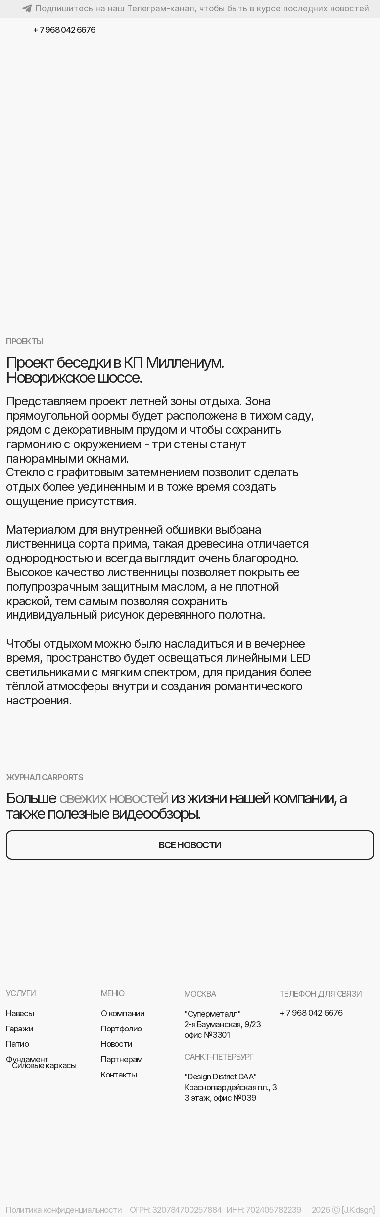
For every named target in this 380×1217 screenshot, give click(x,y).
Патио (17, 1044)
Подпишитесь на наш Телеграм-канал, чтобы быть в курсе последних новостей (202, 8)
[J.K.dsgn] (358, 1210)
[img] (365, 30)
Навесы (20, 1013)
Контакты (118, 1074)
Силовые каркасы (44, 1065)
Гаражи (19, 1028)
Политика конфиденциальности (64, 1210)
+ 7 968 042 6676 (64, 30)
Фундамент (27, 1059)
